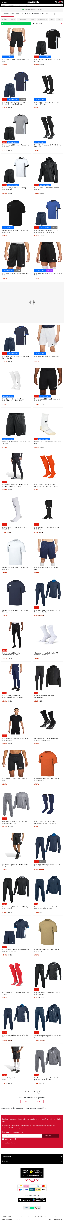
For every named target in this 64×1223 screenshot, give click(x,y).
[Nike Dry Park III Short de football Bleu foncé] (48, 552)
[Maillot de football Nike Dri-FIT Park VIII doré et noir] (48, 932)
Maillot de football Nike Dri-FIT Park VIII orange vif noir (47, 779)
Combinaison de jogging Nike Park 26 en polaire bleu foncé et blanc (47, 1036)
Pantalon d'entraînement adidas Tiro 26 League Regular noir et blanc (15, 485)
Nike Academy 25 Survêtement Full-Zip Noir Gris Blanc (47, 993)
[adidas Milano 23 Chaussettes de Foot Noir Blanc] (48, 511)
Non (38, 1101)
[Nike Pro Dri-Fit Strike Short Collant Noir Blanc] (16, 763)
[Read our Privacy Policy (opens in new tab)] (15, 1139)
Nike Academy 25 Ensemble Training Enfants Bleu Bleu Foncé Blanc (46, 231)
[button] (56, 2)
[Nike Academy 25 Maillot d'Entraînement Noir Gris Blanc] (16, 722)
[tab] (32, 1156)
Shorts (13, 19)
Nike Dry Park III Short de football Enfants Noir (15, 274)
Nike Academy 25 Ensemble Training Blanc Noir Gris (14, 188)
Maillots (4, 19)
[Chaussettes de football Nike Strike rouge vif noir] (16, 974)
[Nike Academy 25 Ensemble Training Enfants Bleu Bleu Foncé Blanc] (48, 214)
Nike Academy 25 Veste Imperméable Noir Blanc (46, 188)
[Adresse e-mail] (22, 1136)
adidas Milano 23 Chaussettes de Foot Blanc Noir (14, 528)
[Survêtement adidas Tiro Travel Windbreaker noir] (48, 679)
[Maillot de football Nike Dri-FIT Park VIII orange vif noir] (48, 763)
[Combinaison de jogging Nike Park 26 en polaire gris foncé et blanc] (48, 1061)
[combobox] (32, 5)
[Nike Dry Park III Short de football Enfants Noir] (16, 257)
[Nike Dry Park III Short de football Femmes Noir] (48, 257)
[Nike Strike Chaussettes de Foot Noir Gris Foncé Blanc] (48, 128)
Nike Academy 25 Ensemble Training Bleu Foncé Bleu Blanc (15, 357)
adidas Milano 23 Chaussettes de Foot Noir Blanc (46, 528)
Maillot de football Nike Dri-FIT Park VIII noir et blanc (15, 231)
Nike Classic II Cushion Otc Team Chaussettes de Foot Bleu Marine (45, 822)
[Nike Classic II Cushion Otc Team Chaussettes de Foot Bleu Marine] (48, 803)
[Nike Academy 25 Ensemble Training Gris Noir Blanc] (16, 128)
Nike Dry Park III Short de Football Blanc (47, 356)
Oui (26, 1101)
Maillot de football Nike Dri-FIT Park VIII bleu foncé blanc (15, 611)
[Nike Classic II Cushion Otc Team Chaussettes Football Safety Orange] (48, 466)
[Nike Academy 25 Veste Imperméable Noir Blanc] (48, 171)
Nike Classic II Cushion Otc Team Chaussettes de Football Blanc (13, 400)
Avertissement (29, 1217)
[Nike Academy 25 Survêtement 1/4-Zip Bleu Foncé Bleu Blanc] (48, 594)
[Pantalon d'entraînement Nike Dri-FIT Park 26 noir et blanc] (16, 425)
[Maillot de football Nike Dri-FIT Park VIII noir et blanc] (16, 214)
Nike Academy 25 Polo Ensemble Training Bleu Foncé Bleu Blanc (15, 950)
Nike (58, 19)
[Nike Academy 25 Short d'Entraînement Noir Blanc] (48, 382)
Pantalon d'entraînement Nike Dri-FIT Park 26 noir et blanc (16, 442)
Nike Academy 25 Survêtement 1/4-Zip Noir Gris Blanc (15, 908)
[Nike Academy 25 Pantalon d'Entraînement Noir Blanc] (16, 636)
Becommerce (32, 1208)
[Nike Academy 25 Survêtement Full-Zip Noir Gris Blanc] (48, 976)
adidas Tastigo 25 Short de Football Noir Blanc (15, 1078)
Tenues (32, 19)
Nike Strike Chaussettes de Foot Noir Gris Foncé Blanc (47, 146)
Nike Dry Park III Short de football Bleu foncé (46, 568)
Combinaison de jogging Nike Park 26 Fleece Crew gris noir (14, 822)
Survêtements (42, 19)
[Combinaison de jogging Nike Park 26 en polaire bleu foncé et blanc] (48, 1019)
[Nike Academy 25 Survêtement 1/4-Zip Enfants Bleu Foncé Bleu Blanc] (48, 848)
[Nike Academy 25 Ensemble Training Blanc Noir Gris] (16, 171)
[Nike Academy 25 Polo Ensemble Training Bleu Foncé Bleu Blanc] (16, 933)
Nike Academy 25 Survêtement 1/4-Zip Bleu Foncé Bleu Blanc (47, 611)
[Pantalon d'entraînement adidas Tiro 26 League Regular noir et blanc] (16, 468)
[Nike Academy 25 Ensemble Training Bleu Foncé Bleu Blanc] (16, 340)
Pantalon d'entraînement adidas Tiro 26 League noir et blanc (15, 865)
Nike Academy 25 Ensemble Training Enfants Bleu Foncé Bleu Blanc (14, 103)
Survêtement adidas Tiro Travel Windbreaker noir (44, 696)
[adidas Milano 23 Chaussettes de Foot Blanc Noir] (16, 511)
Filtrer (16, 23)
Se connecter (59, 2)
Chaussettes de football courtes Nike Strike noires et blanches (46, 739)
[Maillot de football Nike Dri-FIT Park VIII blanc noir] (16, 552)
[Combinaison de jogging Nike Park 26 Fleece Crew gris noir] (16, 805)
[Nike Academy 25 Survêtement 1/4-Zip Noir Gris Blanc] (16, 890)
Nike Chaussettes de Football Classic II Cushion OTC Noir (46, 103)
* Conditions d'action (10, 1143)
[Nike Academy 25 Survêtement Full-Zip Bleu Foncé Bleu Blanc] (16, 1019)
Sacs (51, 19)
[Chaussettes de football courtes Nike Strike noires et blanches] (48, 720)
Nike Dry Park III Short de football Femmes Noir (48, 274)
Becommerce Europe (26, 1208)
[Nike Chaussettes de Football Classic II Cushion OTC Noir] (48, 86)
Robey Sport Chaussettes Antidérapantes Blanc (47, 442)
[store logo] (32, 2)
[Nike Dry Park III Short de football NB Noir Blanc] (16, 43)
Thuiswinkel (38, 1208)
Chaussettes (22, 19)
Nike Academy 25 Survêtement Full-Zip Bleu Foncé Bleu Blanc (15, 1036)
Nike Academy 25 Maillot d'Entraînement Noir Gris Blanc (15, 739)
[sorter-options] (47, 23)
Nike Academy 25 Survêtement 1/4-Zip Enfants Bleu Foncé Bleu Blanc (47, 865)
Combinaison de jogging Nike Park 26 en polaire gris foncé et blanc (47, 1078)
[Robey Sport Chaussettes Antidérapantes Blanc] (48, 425)
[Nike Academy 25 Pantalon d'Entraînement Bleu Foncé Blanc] (16, 679)
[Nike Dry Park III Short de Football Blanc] (48, 340)
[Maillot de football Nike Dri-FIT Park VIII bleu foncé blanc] (16, 592)
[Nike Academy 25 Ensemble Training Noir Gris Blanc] (48, 43)
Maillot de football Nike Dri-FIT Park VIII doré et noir (47, 950)
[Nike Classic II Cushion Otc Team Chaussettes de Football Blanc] (16, 382)
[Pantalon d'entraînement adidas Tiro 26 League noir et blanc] (16, 846)
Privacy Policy (9, 1139)
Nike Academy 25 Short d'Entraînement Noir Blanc (47, 400)
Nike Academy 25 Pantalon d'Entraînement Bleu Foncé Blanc (13, 696)
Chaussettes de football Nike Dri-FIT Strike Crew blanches (46, 654)
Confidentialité (39, 1217)
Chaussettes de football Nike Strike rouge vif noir (15, 993)
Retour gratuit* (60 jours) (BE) (33, 10)
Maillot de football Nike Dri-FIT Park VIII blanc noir (15, 568)
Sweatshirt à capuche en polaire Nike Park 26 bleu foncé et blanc (46, 908)
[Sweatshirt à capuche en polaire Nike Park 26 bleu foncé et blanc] (48, 890)
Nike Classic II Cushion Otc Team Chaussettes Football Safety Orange (46, 485)
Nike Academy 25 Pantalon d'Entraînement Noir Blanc (11, 654)
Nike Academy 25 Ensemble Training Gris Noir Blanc (15, 146)
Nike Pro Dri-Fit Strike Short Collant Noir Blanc (15, 779)
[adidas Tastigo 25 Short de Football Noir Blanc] (16, 1061)
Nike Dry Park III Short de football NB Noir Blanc (16, 60)
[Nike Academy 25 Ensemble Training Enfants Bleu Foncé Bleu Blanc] (16, 86)
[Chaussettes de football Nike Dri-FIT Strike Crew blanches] (48, 635)
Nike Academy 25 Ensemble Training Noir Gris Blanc (47, 60)
